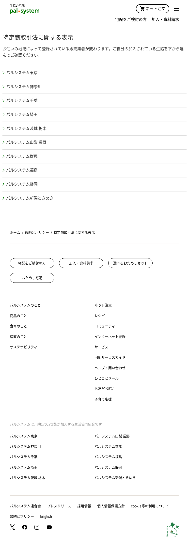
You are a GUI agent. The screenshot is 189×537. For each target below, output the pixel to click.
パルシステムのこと (25, 305)
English (46, 516)
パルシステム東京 (22, 73)
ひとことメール (106, 378)
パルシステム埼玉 (22, 114)
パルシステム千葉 (22, 100)
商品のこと (18, 315)
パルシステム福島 (22, 170)
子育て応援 (103, 399)
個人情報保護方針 (111, 506)
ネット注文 (152, 8)
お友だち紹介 (104, 388)
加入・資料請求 (165, 19)
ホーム (15, 232)
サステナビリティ (23, 347)
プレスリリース (59, 506)
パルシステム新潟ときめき (29, 198)
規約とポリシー (37, 232)
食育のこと (18, 326)
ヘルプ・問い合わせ (110, 368)
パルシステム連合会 (25, 506)
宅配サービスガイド (110, 357)
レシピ (99, 315)
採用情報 (84, 506)
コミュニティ (104, 326)
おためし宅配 (32, 278)
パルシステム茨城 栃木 (26, 128)
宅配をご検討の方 (131, 19)
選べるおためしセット (130, 263)
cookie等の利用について (150, 506)
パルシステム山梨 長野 (26, 142)
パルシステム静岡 (22, 184)
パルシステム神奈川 (24, 87)
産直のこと (18, 336)
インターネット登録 (110, 336)
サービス (101, 347)
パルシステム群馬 (22, 156)
